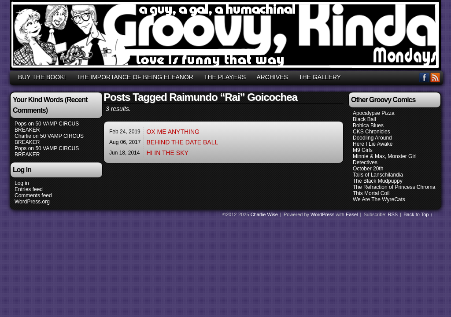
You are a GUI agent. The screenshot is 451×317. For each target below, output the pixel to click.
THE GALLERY (320, 77)
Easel (352, 214)
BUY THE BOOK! (42, 77)
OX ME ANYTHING (173, 131)
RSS (435, 77)
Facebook (424, 77)
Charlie (23, 136)
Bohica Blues (368, 125)
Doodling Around (372, 138)
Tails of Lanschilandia (378, 175)
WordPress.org (32, 202)
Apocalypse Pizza (374, 113)
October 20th (368, 169)
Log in (22, 183)
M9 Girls (363, 150)
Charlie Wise (264, 214)
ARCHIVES (272, 77)
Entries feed (29, 189)
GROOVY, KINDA (227, 36)
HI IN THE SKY (167, 152)
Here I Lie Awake (373, 144)
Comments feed (33, 195)
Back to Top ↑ (418, 214)
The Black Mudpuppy (378, 181)
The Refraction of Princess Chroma (394, 187)
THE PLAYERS (225, 77)
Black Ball (364, 119)
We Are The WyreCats (379, 199)
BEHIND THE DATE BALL (182, 142)
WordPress (322, 214)
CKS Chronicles (371, 132)
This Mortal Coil (371, 193)
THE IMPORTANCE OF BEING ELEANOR (134, 77)
